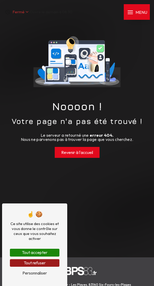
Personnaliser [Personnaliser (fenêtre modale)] (34, 273)
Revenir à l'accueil (77, 152)
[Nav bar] (137, 12)
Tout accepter (34, 252)
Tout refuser (35, 262)
